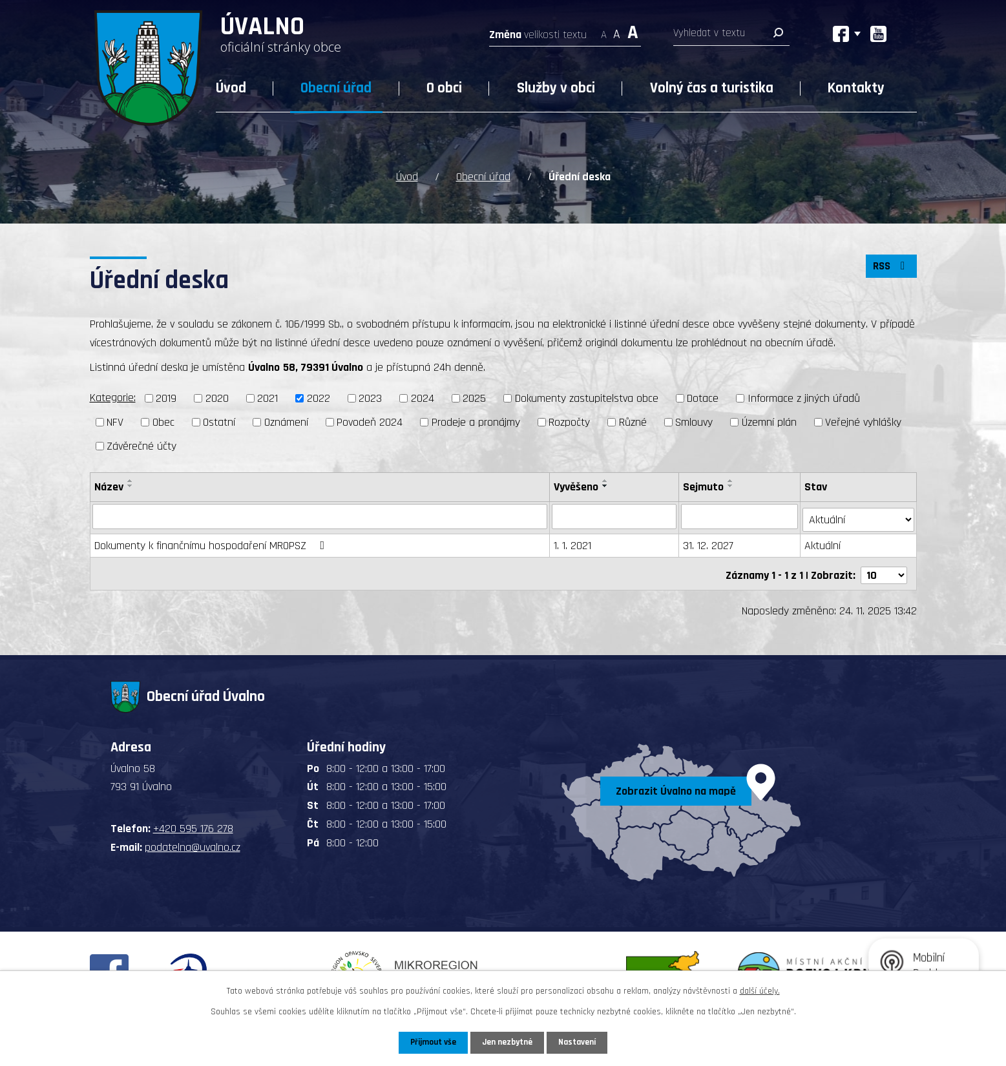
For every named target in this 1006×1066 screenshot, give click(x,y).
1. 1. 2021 (573, 541)
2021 (267, 397)
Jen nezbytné (508, 1042)
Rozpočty (569, 420)
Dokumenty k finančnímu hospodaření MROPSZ (212, 541)
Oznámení (286, 420)
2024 (422, 397)
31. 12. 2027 (709, 541)
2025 (474, 397)
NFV (115, 420)
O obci (444, 88)
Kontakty (856, 88)
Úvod (231, 88)
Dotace (702, 397)
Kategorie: (113, 397)
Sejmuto (704, 485)
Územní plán (769, 420)
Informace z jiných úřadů (804, 397)
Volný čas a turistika (711, 88)
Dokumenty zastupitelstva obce (586, 397)
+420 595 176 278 (193, 822)
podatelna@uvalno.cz (192, 840)
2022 (318, 397)
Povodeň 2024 (370, 420)
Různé (633, 420)
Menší (604, 31)
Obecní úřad (336, 88)
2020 (217, 397)
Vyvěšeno (576, 485)
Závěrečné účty (141, 444)
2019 (166, 397)
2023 (370, 397)
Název (108, 485)
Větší (633, 31)
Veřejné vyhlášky (863, 420)
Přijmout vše (431, 1042)
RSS (890, 267)
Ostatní (219, 420)
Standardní (617, 31)
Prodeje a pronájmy (476, 420)
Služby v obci (556, 88)
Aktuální (824, 541)
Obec (163, 420)
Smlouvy (694, 420)
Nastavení (580, 1042)
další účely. (760, 990)
